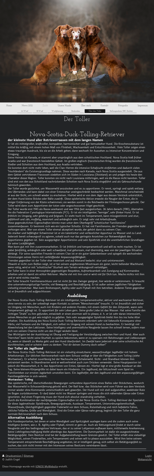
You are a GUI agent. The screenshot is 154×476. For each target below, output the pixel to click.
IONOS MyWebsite (46, 467)
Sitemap (29, 456)
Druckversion (12, 456)
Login (148, 456)
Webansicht (145, 459)
